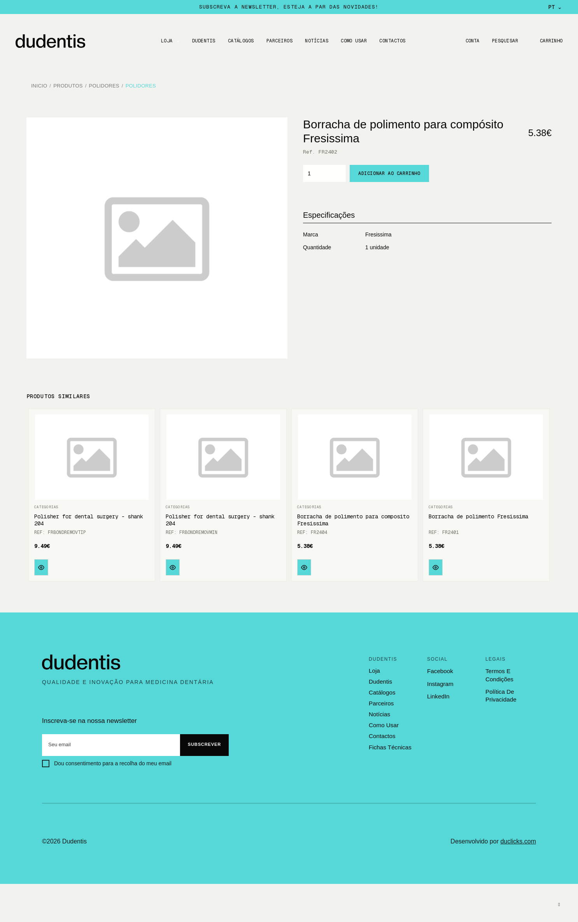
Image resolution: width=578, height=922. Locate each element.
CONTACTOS (392, 41)
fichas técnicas (390, 745)
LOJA (166, 41)
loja (374, 670)
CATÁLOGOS (240, 41)
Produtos (68, 85)
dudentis (380, 680)
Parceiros (279, 41)
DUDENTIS (203, 41)
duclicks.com (518, 839)
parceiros (381, 702)
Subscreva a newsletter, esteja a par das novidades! (288, 6)
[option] (156, 236)
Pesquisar (504, 41)
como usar (383, 724)
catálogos (382, 691)
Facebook (440, 670)
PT (555, 6)
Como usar (353, 41)
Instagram (440, 682)
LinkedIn (438, 695)
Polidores (104, 85)
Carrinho (550, 41)
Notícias (316, 41)
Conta (471, 41)
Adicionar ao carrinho (389, 172)
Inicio (39, 85)
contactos (382, 734)
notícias (379, 713)
